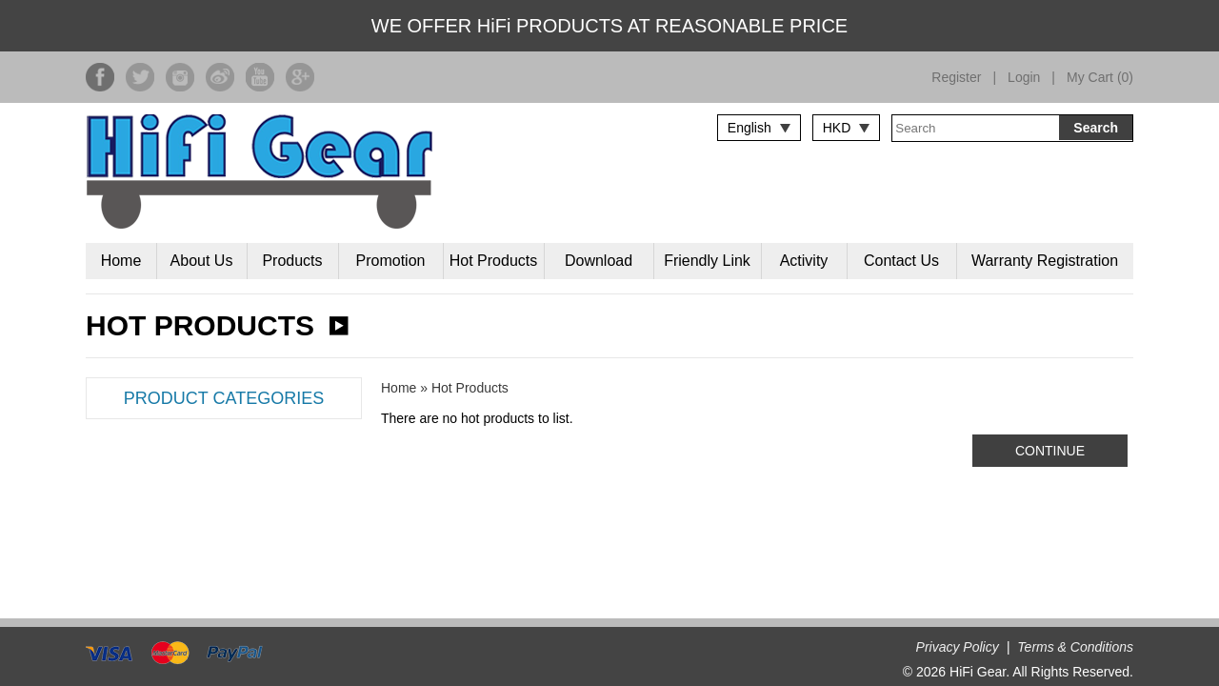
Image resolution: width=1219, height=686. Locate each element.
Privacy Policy (957, 647)
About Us (201, 260)
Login (1024, 77)
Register (956, 77)
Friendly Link (707, 260)
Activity (804, 260)
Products (292, 260)
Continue (1050, 450)
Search (1095, 127)
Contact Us (901, 260)
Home (121, 260)
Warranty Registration (1044, 260)
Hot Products (493, 260)
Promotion (391, 260)
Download (598, 260)
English (749, 127)
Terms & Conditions (1075, 647)
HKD (837, 127)
